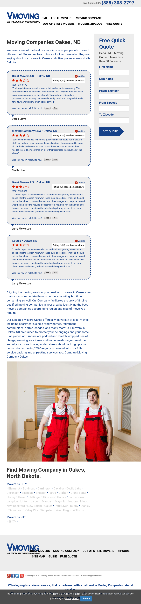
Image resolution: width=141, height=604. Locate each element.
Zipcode (124, 551)
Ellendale (27, 492)
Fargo (52, 492)
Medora (73, 501)
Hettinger (35, 497)
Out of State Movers (59, 23)
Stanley (85, 506)
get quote (110, 131)
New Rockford (16, 506)
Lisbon (35, 501)
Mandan (47, 501)
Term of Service (60, 594)
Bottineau (29, 488)
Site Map (38, 556)
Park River (61, 506)
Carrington (44, 488)
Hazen (22, 497)
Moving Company (89, 18)
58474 (12, 521)
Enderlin (41, 492)
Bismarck (14, 488)
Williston (78, 510)
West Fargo (63, 510)
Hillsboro (49, 497)
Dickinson (13, 492)
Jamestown (76, 497)
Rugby (74, 506)
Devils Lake (73, 488)
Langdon (12, 501)
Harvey (11, 497)
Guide (52, 556)
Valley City (31, 510)
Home (43, 18)
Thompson (15, 510)
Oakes (48, 506)
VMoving (29, 576)
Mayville (60, 501)
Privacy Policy (47, 576)
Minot (84, 501)
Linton (24, 501)
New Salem (34, 506)
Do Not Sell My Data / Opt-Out (66, 576)
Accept (86, 598)
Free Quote (114, 23)
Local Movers (61, 18)
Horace (61, 497)
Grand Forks (78, 492)
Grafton (63, 492)
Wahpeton (46, 510)
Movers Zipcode (90, 23)
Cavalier (59, 488)
